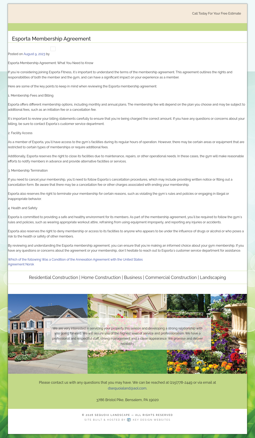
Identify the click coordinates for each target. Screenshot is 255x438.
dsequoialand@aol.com (127, 388)
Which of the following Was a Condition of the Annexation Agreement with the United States (75, 259)
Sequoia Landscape (112, 414)
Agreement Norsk (21, 264)
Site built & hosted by (127, 419)
